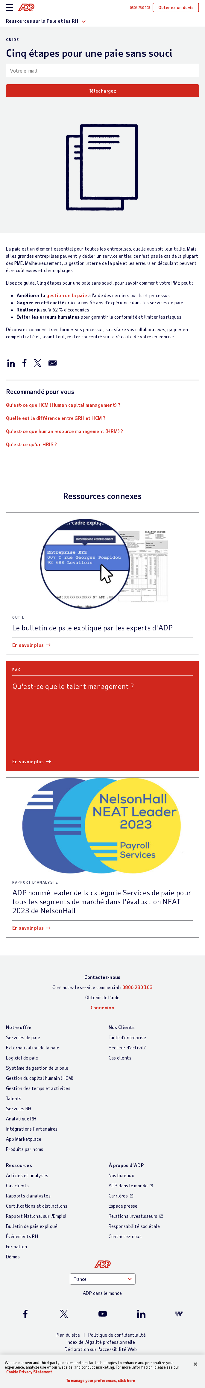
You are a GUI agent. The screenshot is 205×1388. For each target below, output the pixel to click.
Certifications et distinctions (36, 1206)
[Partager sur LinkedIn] (11, 362)
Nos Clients (122, 1027)
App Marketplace (23, 1139)
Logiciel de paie (22, 1057)
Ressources (19, 1165)
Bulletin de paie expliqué (31, 1226)
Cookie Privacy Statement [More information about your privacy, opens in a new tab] (29, 1371)
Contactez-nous (102, 977)
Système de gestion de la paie (37, 1068)
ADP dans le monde (128, 1185)
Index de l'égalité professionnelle (100, 1342)
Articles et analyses (27, 1175)
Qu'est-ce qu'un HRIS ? (31, 444)
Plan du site (68, 1335)
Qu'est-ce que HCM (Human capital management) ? (63, 405)
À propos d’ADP (126, 1165)
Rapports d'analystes (28, 1195)
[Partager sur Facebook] (24, 362)
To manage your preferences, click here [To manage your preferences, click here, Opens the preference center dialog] (100, 1380)
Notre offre (18, 1027)
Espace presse (123, 1206)
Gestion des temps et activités (38, 1088)
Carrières (118, 1195)
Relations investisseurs (133, 1216)
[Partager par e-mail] (53, 362)
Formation (16, 1246)
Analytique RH (21, 1118)
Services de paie (23, 1037)
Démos (13, 1256)
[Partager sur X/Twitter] (37, 362)
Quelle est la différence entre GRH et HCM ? (55, 418)
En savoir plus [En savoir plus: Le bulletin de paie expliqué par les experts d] (28, 645)
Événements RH (22, 1236)
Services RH (18, 1108)
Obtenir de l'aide (102, 997)
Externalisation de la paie (32, 1047)
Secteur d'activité (128, 1047)
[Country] (103, 1279)
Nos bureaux (121, 1175)
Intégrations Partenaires (32, 1128)
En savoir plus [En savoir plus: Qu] (28, 761)
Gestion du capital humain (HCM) (39, 1078)
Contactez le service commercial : (102, 987)
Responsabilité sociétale (134, 1226)
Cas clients (120, 1057)
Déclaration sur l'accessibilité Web (101, 1349)
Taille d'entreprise (127, 1037)
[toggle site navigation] (9, 7)
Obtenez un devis (175, 7)
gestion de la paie (66, 295)
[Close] (195, 1364)
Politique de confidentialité (117, 1335)
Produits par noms (24, 1149)
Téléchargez (102, 90)
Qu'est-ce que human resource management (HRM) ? (64, 431)
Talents (14, 1098)
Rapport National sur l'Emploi (36, 1216)
